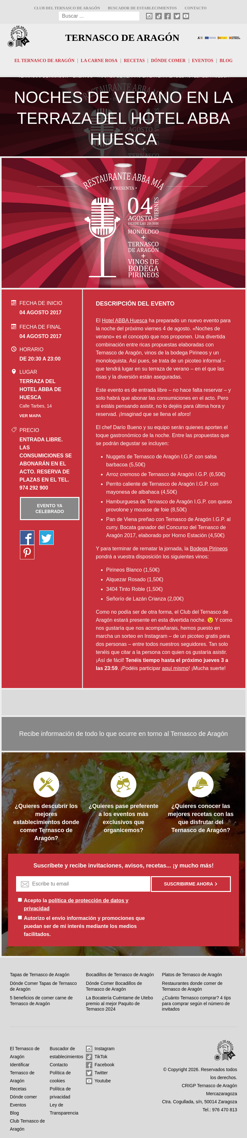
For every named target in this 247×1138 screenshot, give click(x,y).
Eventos (203, 60)
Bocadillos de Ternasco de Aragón (120, 974)
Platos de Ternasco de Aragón (192, 974)
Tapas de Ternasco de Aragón (39, 974)
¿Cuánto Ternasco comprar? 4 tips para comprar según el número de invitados (196, 1003)
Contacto (195, 8)
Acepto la (76, 904)
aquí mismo (175, 668)
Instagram (100, 1049)
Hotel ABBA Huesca (124, 320)
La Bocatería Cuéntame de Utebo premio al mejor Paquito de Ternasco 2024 (119, 1003)
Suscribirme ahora (191, 883)
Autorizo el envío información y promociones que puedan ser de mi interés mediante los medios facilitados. (84, 926)
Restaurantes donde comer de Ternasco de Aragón (192, 986)
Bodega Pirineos (208, 548)
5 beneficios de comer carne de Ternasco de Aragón (41, 1000)
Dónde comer (168, 60)
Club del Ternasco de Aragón (67, 8)
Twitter (97, 1073)
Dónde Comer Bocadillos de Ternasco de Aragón (114, 986)
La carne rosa (99, 60)
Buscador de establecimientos (142, 8)
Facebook (100, 1065)
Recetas (134, 60)
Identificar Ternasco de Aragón (22, 1072)
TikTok (96, 1057)
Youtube (98, 1081)
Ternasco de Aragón (122, 37)
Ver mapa (30, 415)
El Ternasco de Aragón (44, 60)
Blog (226, 60)
